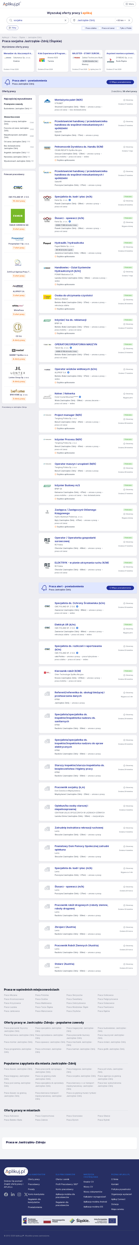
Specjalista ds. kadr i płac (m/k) (73, 196)
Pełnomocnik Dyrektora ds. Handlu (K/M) (79, 146)
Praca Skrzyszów (74, 995)
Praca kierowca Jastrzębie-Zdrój (19, 1035)
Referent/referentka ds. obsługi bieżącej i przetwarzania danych (80, 694)
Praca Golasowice (106, 1003)
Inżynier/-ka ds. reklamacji (70, 319)
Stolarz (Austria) (64, 963)
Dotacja (115, 1204)
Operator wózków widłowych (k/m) (76, 369)
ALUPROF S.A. (60, 372)
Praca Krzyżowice (12, 1003)
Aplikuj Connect (118, 1199)
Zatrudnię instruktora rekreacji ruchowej (79, 827)
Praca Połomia (42, 995)
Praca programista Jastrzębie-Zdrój (18, 1050)
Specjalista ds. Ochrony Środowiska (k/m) (80, 603)
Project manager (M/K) (68, 414)
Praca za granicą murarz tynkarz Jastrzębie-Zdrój (81, 1094)
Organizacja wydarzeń (121, 1194)
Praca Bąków (104, 1011)
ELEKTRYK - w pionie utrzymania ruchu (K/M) (82, 562)
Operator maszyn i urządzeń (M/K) (75, 463)
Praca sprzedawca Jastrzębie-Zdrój (49, 1036)
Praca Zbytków (73, 1011)
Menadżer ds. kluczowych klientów (18, 53)
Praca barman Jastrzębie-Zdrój (80, 1049)
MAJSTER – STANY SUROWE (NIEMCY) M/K (86, 53)
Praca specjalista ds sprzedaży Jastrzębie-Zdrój (49, 1084)
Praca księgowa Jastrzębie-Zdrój (79, 1070)
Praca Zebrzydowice (76, 1003)
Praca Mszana (10, 995)
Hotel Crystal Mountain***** (66, 397)
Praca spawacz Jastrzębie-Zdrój (50, 1042)
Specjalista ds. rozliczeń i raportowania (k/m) (78, 648)
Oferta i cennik (62, 1179)
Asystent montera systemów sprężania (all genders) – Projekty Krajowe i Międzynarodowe (121, 53)
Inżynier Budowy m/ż (67, 485)
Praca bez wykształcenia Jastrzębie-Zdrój (109, 1084)
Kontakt (115, 1184)
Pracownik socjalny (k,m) (70, 787)
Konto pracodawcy (64, 1189)
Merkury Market (61, 299)
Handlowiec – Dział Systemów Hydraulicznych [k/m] (73, 269)
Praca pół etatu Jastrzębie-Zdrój (110, 1070)
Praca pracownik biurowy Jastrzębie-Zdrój (78, 1036)
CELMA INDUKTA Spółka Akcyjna (68, 150)
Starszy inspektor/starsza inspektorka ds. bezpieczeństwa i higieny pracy (80, 767)
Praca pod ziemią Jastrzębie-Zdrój (17, 1084)
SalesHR (58, 132)
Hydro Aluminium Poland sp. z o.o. (69, 517)
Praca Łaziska (10, 1007)
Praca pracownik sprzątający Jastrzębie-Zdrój (48, 1070)
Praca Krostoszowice (14, 999)
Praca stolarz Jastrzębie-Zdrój (112, 1042)
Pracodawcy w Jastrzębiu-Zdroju (14, 407)
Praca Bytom (72, 1120)
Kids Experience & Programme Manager (52, 53)
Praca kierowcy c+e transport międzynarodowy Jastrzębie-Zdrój (80, 1086)
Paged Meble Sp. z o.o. (64, 246)
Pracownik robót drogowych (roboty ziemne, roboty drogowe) (81, 907)
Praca (14, 37)
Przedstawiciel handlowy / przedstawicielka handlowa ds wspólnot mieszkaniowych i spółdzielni (81, 125)
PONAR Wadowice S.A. (64, 274)
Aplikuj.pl (5, 37)
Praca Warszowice (43, 1011)
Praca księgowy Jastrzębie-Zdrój (17, 1077)
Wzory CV (88, 1186)
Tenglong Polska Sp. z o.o (66, 418)
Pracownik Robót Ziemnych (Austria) (77, 945)
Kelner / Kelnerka (65, 393)
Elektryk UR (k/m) (65, 624)
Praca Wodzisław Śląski (77, 1007)
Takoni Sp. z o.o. (62, 348)
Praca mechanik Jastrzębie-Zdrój (79, 1043)
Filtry (12, 28)
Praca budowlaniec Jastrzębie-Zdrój (112, 1029)
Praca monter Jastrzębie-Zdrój (18, 1042)
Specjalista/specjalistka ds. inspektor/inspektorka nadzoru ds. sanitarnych (75, 718)
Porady (31, 1189)
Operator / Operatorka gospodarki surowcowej (75, 539)
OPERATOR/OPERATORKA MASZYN (76, 344)
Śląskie (22, 37)
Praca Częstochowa (44, 1116)
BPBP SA (58, 323)
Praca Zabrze (41, 1120)
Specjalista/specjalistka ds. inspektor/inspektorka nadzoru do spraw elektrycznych (79, 743)
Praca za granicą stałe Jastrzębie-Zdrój (45, 1077)
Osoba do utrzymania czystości (74, 295)
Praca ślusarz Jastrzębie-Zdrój (18, 1069)
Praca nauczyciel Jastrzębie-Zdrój (111, 1036)
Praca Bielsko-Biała (13, 1120)
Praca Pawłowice (106, 1007)
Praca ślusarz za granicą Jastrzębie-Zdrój (15, 1094)
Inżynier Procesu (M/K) (68, 439)
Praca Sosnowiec (74, 1116)
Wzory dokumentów (93, 1191)
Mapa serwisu (117, 1209)
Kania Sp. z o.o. (61, 200)
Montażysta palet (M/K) (69, 99)
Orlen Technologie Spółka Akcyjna (69, 674)
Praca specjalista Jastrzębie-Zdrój (48, 1029)
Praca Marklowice (43, 1003)
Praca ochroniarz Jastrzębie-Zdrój (48, 1050)
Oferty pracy (34, 1179)
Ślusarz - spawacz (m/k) (69, 218)
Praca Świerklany (74, 999)
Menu (130, 4)
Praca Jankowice (12, 1011)
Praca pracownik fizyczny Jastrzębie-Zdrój (16, 1029)
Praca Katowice (11, 1116)
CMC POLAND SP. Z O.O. (65, 606)
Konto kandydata (36, 1194)
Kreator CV (89, 1181)
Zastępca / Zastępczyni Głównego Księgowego (75, 511)
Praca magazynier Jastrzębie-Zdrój (80, 1029)
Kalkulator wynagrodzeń (95, 1196)
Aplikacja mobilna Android (95, 1201)
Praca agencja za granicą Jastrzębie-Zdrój (109, 1077)
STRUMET (59, 103)
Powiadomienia (35, 1207)
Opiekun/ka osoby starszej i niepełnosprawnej (71, 807)
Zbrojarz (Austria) (65, 926)
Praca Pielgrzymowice (108, 999)
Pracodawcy (34, 1184)
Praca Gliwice (104, 1116)
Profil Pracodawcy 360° (67, 1184)
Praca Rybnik (104, 1120)
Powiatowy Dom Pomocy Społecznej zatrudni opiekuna (82, 848)
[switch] (120, 82)
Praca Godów (41, 999)
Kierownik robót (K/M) (68, 670)
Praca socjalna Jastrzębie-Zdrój (81, 1076)
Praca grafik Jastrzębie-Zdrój (111, 1049)
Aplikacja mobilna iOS (93, 1206)
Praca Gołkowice (106, 995)
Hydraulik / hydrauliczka (69, 242)
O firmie (114, 1179)
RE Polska (59, 545)
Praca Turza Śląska (44, 1007)
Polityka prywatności (121, 1189)
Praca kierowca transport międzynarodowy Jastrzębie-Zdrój (48, 1096)
